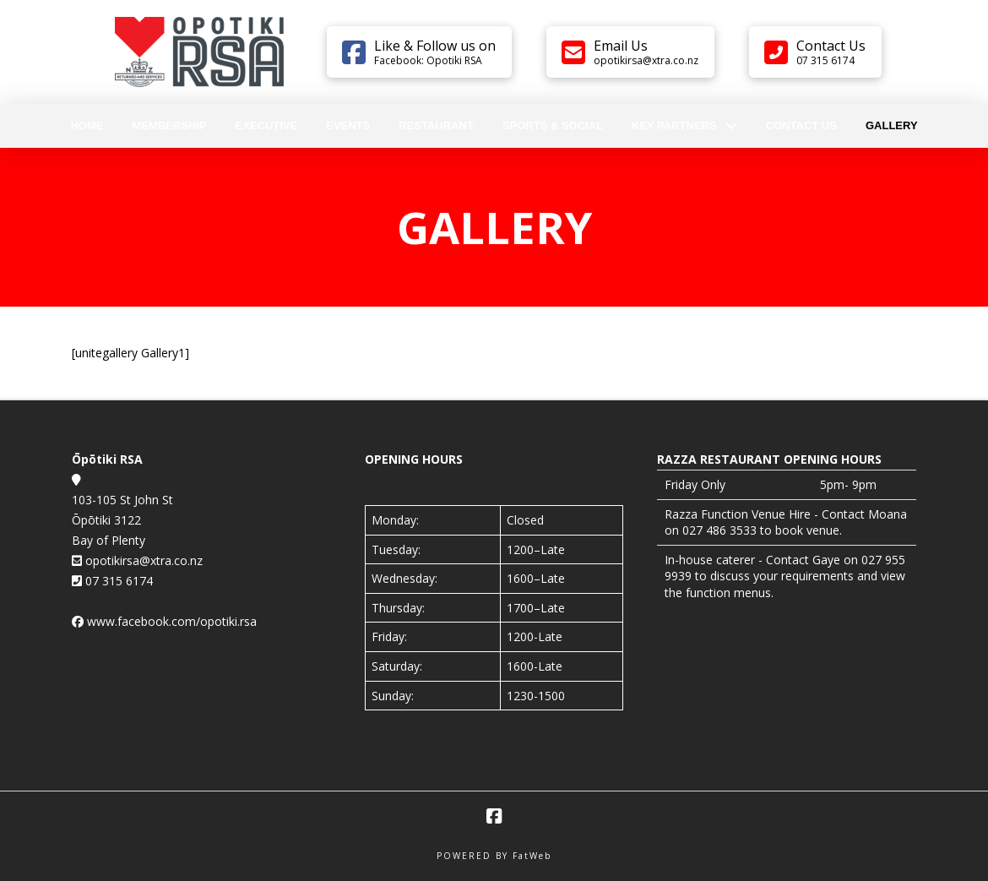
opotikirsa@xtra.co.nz (142, 560)
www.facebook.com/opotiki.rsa (172, 621)
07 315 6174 (117, 581)
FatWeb (532, 856)
